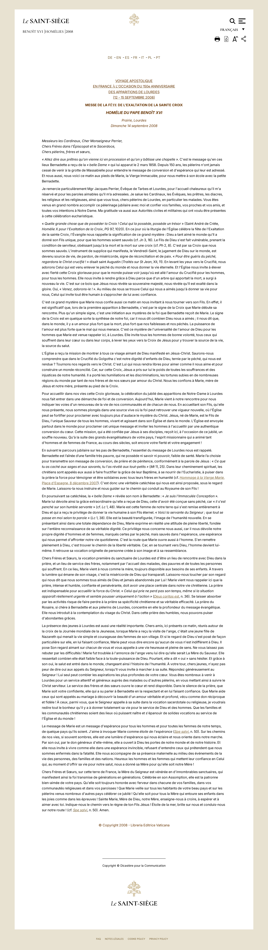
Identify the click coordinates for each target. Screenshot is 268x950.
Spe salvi (181, 731)
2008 (69, 31)
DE (110, 57)
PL (150, 57)
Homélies (54, 31)
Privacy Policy (158, 938)
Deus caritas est (166, 596)
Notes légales (114, 938)
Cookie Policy (136, 938)
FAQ (98, 938)
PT (158, 57)
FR (135, 57)
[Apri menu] (241, 21)
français (229, 31)
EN (118, 57)
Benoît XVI (33, 31)
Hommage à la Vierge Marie (202, 477)
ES (127, 57)
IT (142, 57)
